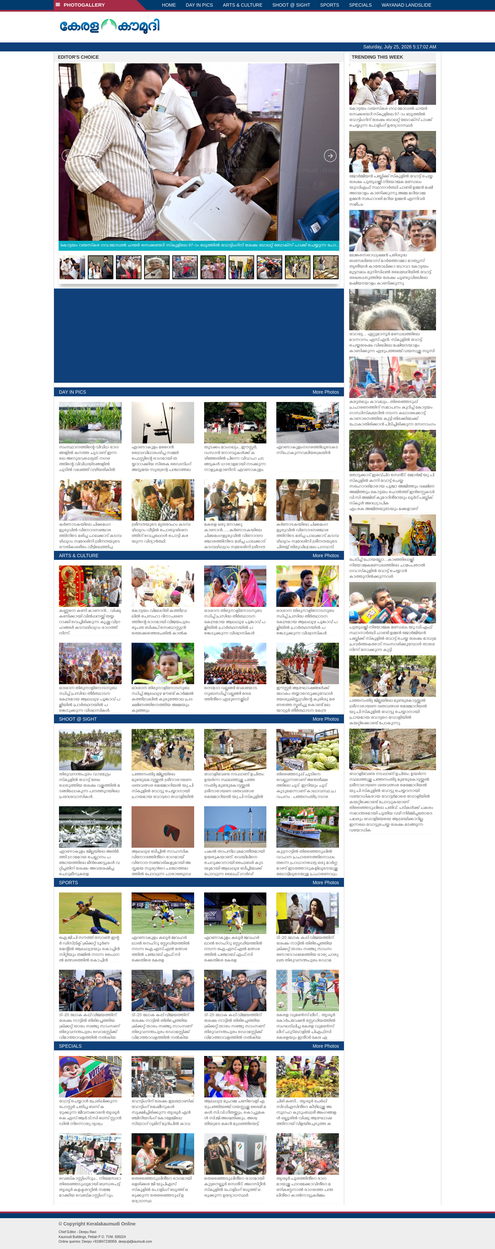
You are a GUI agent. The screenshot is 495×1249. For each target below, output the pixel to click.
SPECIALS (360, 5)
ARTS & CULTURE (242, 5)
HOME (169, 5)
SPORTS (329, 5)
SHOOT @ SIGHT (291, 5)
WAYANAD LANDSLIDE (406, 5)
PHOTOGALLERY (80, 5)
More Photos (326, 392)
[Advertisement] (199, 335)
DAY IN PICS (199, 5)
